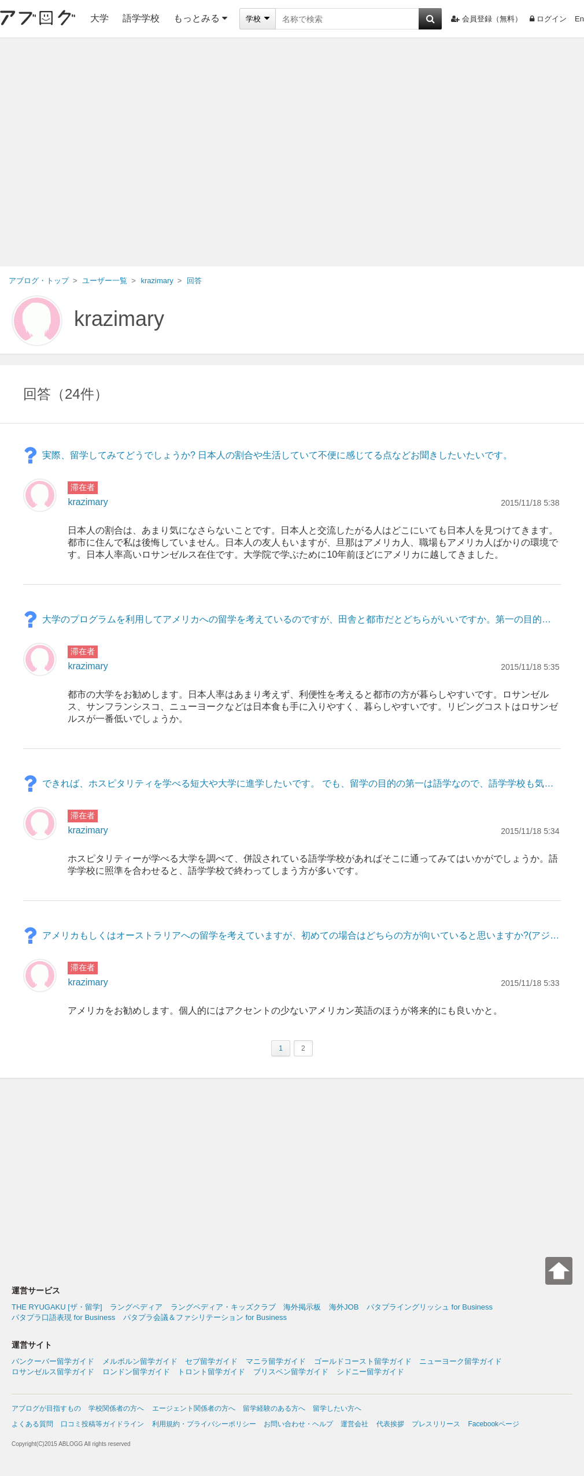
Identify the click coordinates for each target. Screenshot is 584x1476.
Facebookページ (493, 1424)
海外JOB (343, 1307)
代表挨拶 (390, 1424)
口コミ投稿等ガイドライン (102, 1424)
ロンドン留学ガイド (136, 1371)
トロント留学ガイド (211, 1371)
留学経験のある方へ (274, 1408)
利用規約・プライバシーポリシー (204, 1424)
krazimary (119, 319)
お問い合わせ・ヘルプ (298, 1424)
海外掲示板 (302, 1307)
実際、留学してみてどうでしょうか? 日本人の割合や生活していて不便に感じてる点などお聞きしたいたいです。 (277, 455)
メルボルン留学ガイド (140, 1361)
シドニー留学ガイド (370, 1371)
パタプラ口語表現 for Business (63, 1317)
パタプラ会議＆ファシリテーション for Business (205, 1317)
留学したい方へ (337, 1408)
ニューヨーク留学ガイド (460, 1361)
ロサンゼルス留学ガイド (53, 1371)
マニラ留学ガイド (276, 1361)
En (579, 18)
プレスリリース (436, 1424)
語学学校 (141, 18)
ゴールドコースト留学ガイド (363, 1361)
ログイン (548, 18)
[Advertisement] (108, 152)
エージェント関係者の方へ (193, 1408)
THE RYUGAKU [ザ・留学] (57, 1307)
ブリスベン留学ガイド (290, 1371)
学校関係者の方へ (116, 1408)
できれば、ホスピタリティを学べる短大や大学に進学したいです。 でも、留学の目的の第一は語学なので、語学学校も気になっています (301, 783)
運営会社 (354, 1424)
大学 (99, 18)
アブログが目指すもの (46, 1408)
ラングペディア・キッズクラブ (223, 1307)
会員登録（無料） (486, 18)
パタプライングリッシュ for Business (430, 1307)
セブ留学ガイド (211, 1361)
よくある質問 (32, 1424)
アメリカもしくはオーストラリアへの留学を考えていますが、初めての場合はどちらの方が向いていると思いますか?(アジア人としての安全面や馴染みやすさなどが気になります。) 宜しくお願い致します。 (301, 935)
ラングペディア (136, 1307)
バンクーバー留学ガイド (53, 1361)
